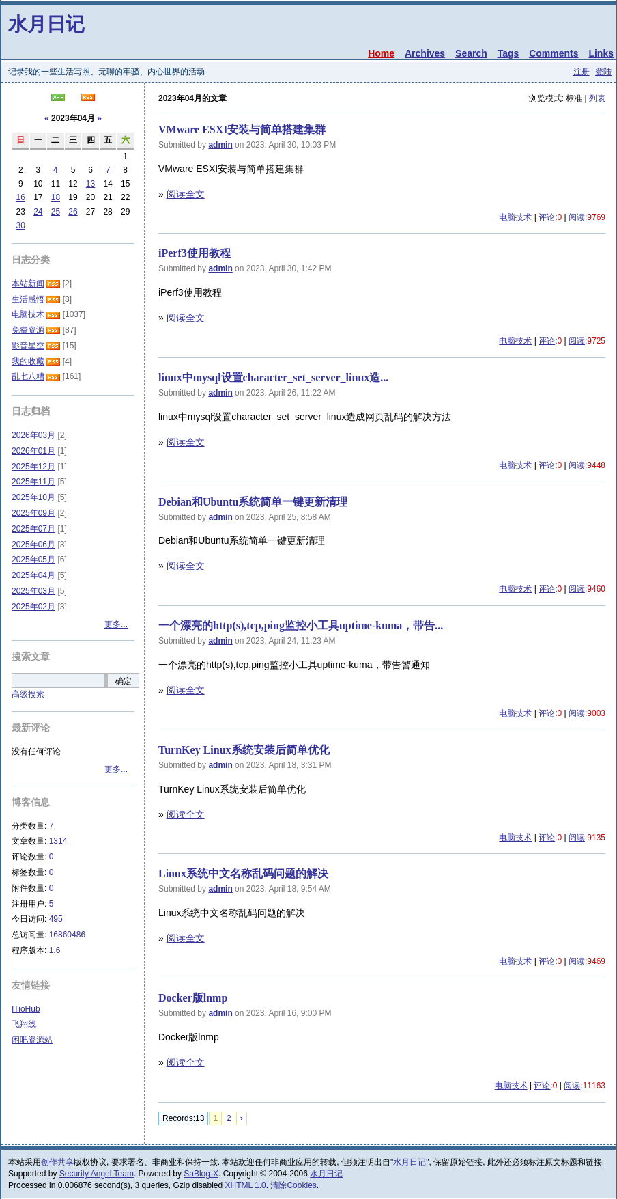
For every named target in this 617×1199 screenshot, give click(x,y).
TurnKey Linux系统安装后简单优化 (244, 750)
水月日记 (46, 24)
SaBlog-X (201, 1174)
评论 (547, 217)
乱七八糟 (28, 376)
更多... (116, 624)
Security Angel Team (96, 1174)
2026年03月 (33, 435)
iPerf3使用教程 (194, 253)
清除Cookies (293, 1185)
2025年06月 (33, 544)
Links (601, 53)
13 (90, 184)
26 (72, 212)
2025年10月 (33, 497)
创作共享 (57, 1162)
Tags (508, 53)
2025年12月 (33, 466)
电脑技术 (515, 217)
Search (471, 53)
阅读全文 (186, 194)
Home (381, 53)
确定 (123, 681)
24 (37, 212)
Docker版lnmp (192, 998)
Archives (425, 53)
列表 (597, 98)
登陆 (603, 72)
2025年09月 (33, 513)
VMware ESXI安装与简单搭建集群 (242, 129)
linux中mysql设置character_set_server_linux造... (273, 377)
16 (20, 197)
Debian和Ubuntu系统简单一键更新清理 (252, 502)
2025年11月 (33, 481)
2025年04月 (33, 575)
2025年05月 (33, 559)
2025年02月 (33, 606)
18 (55, 197)
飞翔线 (24, 1024)
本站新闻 (28, 283)
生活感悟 (28, 299)
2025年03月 (33, 591)
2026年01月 (33, 451)
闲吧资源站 (32, 1040)
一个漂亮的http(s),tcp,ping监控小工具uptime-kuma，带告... (300, 625)
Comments (553, 53)
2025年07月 (33, 529)
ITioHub (26, 1009)
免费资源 (28, 330)
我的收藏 (28, 361)
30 (20, 225)
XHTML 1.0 (245, 1185)
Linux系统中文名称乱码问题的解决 (243, 873)
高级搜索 (28, 694)
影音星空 (28, 345)
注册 (581, 72)
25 (55, 212)
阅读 (577, 217)
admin (220, 145)
